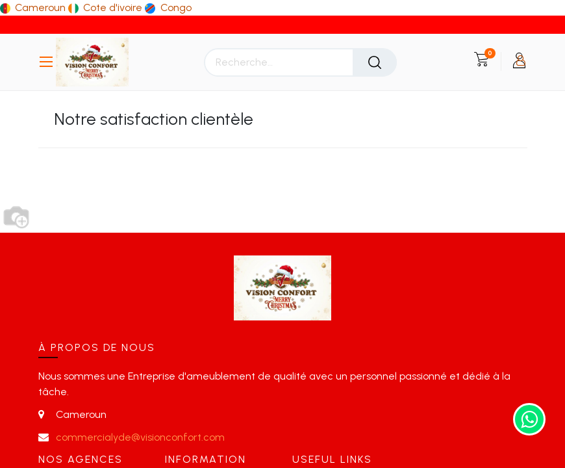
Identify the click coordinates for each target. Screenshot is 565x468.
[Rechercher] (375, 62)
